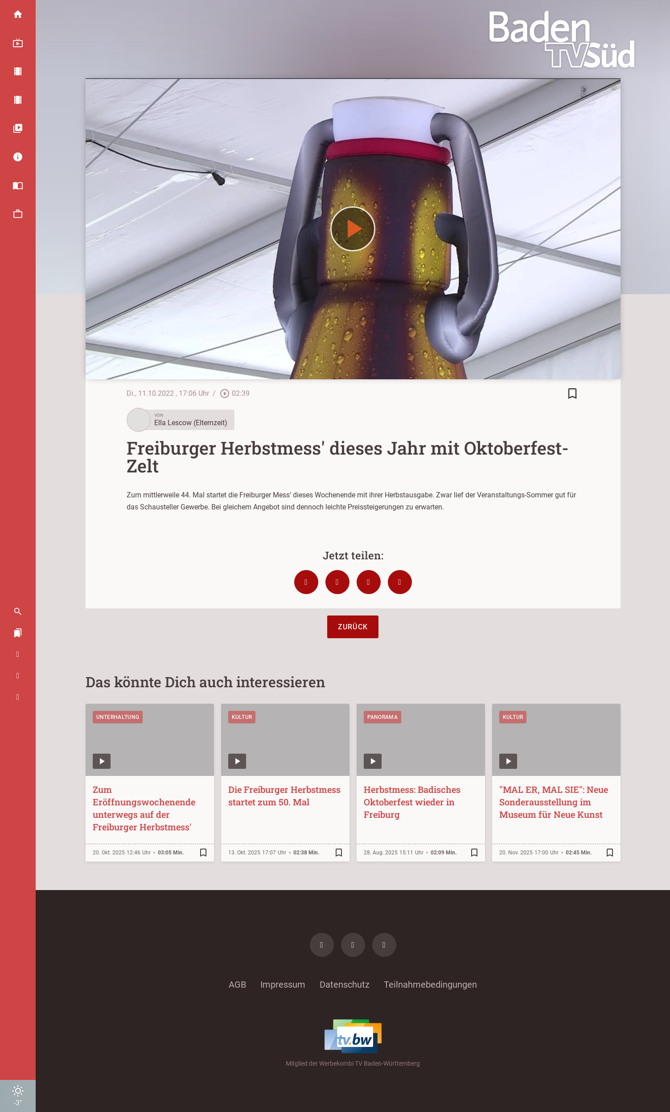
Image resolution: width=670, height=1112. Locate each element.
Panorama (382, 717)
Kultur (242, 717)
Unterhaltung (118, 717)
